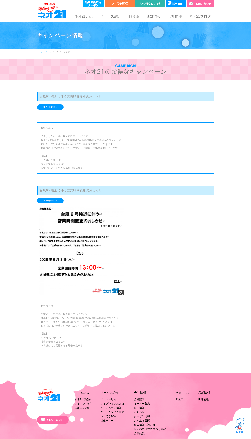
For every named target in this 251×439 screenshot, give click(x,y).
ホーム (44, 52)
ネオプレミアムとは (112, 403)
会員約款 (139, 433)
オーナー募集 (142, 403)
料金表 (134, 16)
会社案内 (139, 399)
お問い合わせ (54, 419)
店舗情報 (153, 16)
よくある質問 (142, 420)
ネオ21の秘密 (82, 399)
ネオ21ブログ (200, 16)
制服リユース (108, 420)
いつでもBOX (108, 416)
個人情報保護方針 (144, 424)
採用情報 (139, 407)
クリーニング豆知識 (112, 412)
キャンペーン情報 (111, 407)
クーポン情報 (142, 416)
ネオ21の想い (82, 407)
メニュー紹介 (108, 399)
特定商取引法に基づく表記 (150, 429)
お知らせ (139, 412)
